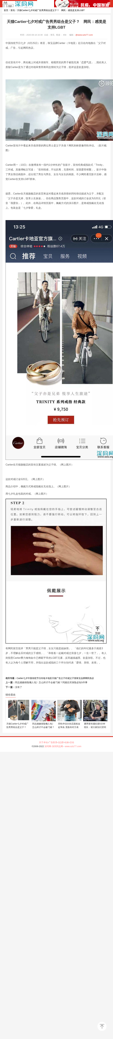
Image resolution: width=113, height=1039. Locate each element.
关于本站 (43, 742)
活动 (72, 742)
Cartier (20, 678)
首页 (6, 10)
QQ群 (61, 742)
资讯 (12, 10)
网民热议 (89, 678)
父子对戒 (65, 678)
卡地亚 (48, 678)
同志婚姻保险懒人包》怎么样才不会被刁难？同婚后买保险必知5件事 (51, 682)
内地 (43, 678)
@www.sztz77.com (84, 35)
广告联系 (52, 742)
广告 (58, 678)
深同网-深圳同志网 (54, 746)
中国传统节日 (34, 678)
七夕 (25, 678)
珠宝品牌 (80, 678)
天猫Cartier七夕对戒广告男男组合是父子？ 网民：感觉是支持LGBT (51, 10)
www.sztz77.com (73, 746)
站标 (67, 742)
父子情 (73, 678)
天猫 (54, 678)
